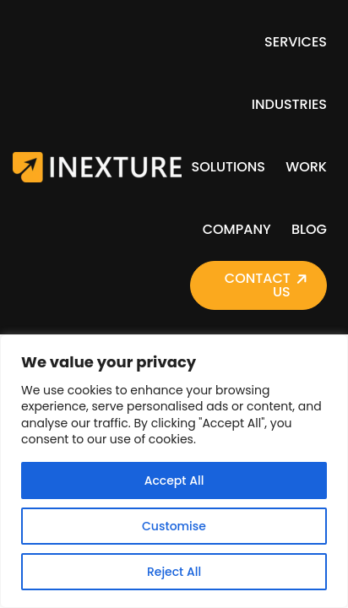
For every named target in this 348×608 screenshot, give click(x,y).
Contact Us (258, 285)
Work (306, 166)
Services (295, 42)
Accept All (174, 480)
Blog (309, 229)
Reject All (174, 571)
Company (237, 229)
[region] (174, 471)
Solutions (228, 166)
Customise (174, 526)
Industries (289, 104)
